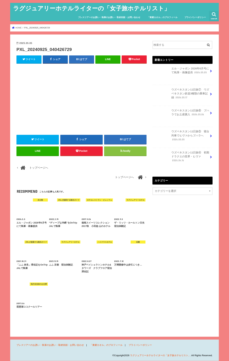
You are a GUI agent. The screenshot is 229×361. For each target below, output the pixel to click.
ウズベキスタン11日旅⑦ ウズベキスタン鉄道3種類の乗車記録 (181, 95)
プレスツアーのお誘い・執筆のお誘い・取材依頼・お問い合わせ (109, 17)
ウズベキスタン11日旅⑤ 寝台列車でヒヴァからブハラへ (181, 136)
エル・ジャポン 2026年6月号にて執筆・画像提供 (181, 72)
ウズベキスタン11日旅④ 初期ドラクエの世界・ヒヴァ (181, 158)
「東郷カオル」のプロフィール (162, 17)
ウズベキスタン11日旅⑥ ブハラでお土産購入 (181, 114)
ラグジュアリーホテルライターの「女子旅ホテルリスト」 (91, 8)
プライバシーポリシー (195, 17)
